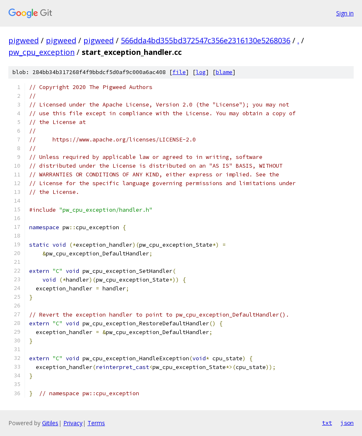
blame (224, 72)
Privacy (72, 423)
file (179, 72)
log (201, 72)
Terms (96, 423)
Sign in (345, 13)
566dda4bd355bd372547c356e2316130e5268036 (205, 40)
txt (327, 422)
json (347, 422)
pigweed (23, 40)
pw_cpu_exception (41, 52)
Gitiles (50, 423)
